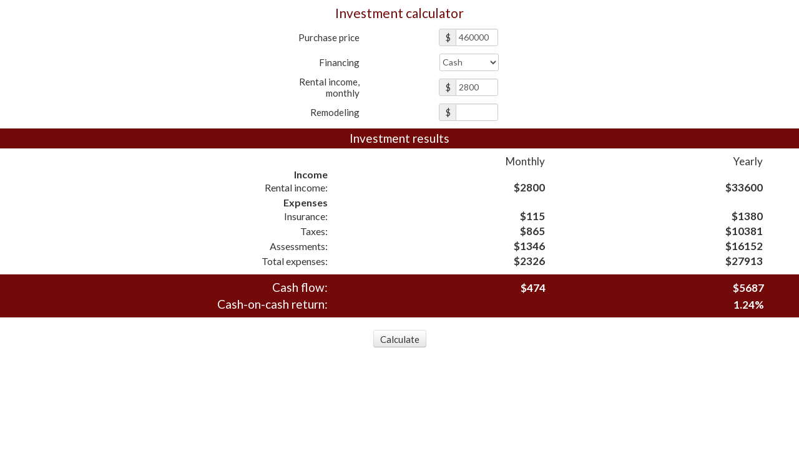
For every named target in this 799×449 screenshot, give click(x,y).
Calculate (399, 339)
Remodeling (335, 112)
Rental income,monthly (329, 87)
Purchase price (329, 37)
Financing (339, 62)
